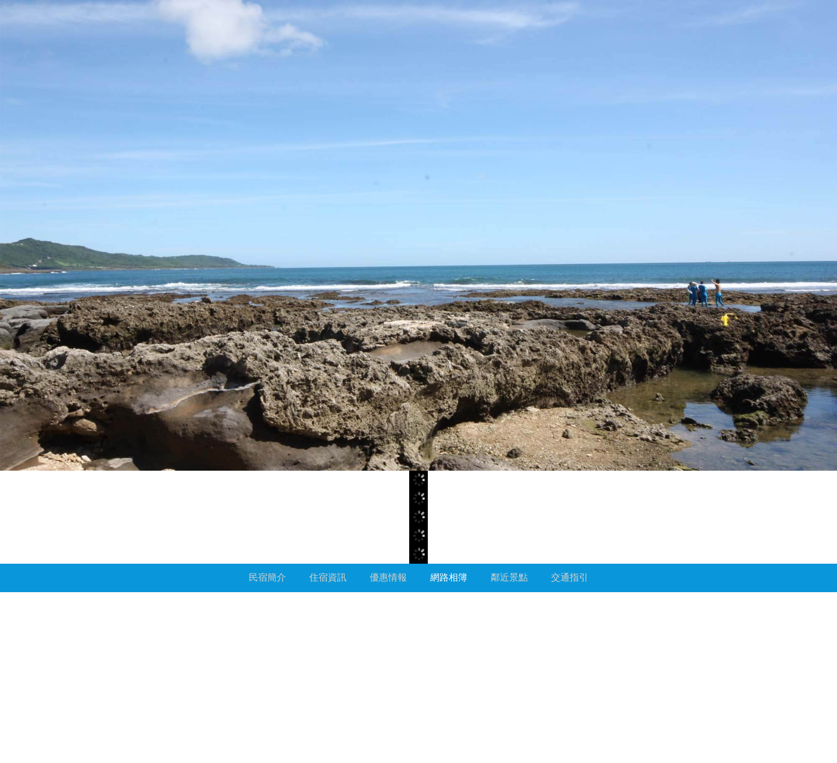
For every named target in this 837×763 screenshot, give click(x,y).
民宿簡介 (267, 577)
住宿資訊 (327, 577)
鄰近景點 (509, 577)
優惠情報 (388, 577)
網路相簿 (448, 577)
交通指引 (569, 577)
